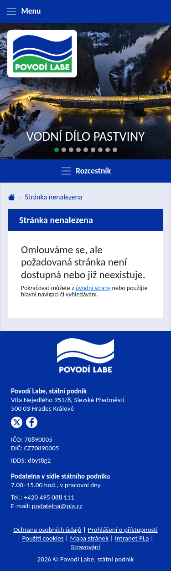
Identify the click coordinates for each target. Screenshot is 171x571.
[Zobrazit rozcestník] (85, 170)
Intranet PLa (132, 538)
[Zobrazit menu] (85, 11)
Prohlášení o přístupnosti (123, 529)
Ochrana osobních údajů (47, 529)
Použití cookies (43, 538)
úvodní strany (93, 288)
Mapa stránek (89, 538)
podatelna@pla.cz (57, 506)
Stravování (85, 547)
